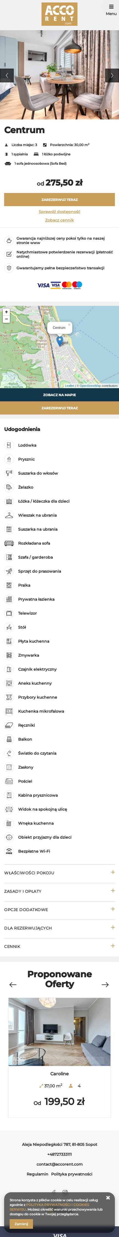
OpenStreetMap (90, 385)
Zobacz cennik (59, 220)
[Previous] (12, 985)
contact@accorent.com (60, 1164)
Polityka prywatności (71, 1174)
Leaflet (69, 385)
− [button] (6, 319)
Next (112, 75)
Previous (7, 75)
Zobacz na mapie (59, 395)
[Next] (105, 985)
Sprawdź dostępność (59, 211)
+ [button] (6, 312)
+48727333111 (59, 1154)
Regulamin (37, 1174)
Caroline (59, 1073)
